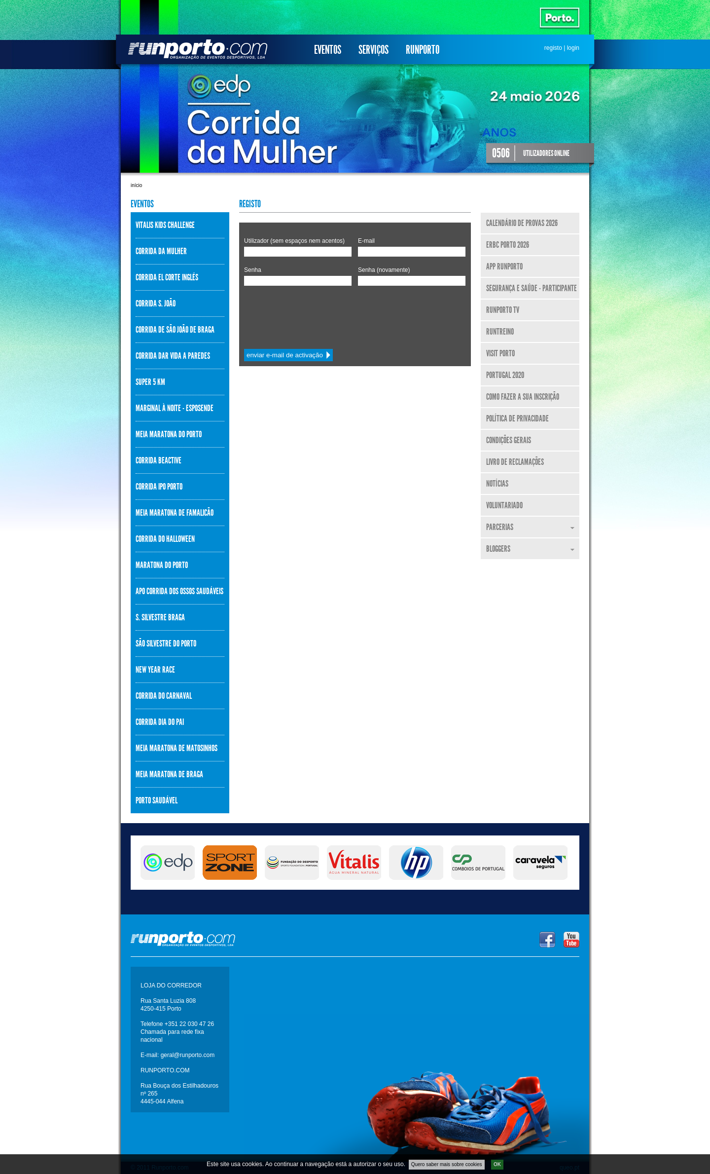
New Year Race (155, 669)
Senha (252, 269)
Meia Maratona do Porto (169, 434)
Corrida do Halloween (165, 538)
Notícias (497, 483)
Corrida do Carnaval (164, 695)
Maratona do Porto (162, 565)
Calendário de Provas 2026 (522, 223)
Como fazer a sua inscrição (522, 396)
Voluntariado (504, 505)
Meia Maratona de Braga (169, 774)
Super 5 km (150, 382)
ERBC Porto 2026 (507, 244)
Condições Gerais (508, 440)
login (573, 47)
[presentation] (319, 315)
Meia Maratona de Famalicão (174, 512)
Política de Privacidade (517, 418)
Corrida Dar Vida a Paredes (173, 355)
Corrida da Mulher (161, 251)
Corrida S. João (156, 303)
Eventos (327, 50)
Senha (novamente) (384, 269)
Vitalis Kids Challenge (165, 225)
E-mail (366, 240)
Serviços (373, 50)
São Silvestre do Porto (166, 643)
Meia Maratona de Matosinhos (176, 748)
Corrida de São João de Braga (175, 329)
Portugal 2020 (505, 375)
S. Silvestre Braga (160, 617)
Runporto (422, 50)
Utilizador (294, 240)
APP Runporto (504, 266)
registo (553, 47)
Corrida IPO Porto (159, 486)
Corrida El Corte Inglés (167, 277)
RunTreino (500, 331)
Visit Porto (500, 353)
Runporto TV (502, 309)
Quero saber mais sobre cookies (446, 1164)
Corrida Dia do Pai (160, 722)
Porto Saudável (157, 800)
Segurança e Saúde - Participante (531, 288)
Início (136, 185)
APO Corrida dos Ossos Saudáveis (179, 591)
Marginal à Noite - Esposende (174, 408)
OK (497, 1164)
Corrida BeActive (158, 460)
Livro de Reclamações (515, 461)
